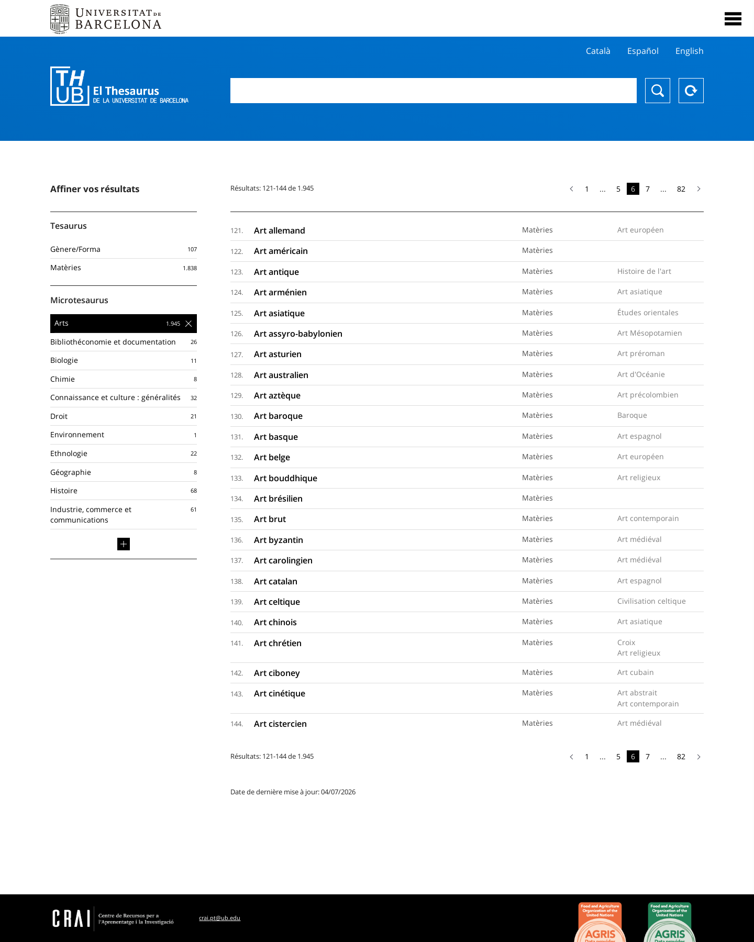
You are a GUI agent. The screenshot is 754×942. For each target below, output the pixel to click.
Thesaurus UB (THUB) (119, 86)
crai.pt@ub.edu (219, 918)
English (689, 51)
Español (643, 51)
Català (598, 51)
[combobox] (433, 90)
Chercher (657, 90)
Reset (691, 90)
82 (681, 189)
